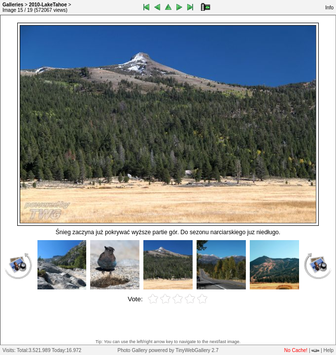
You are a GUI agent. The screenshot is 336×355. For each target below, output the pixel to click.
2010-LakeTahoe (48, 4)
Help (328, 350)
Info (329, 7)
